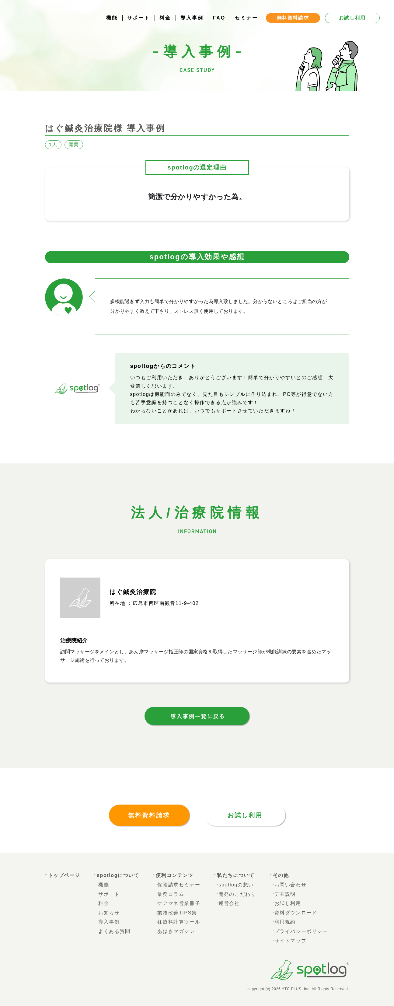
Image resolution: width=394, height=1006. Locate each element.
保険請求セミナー (178, 884)
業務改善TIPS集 (177, 912)
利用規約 (285, 921)
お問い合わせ (290, 884)
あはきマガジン (176, 931)
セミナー (246, 19)
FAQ (219, 19)
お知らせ (109, 912)
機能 (112, 19)
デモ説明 (285, 894)
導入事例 (192, 19)
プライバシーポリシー (301, 931)
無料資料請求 (149, 815)
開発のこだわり (237, 894)
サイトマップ (290, 940)
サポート (138, 19)
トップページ (64, 875)
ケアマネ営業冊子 (178, 903)
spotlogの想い (236, 884)
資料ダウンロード (295, 912)
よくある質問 (114, 931)
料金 (165, 19)
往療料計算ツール (178, 921)
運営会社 (229, 903)
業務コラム (170, 894)
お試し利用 (245, 815)
